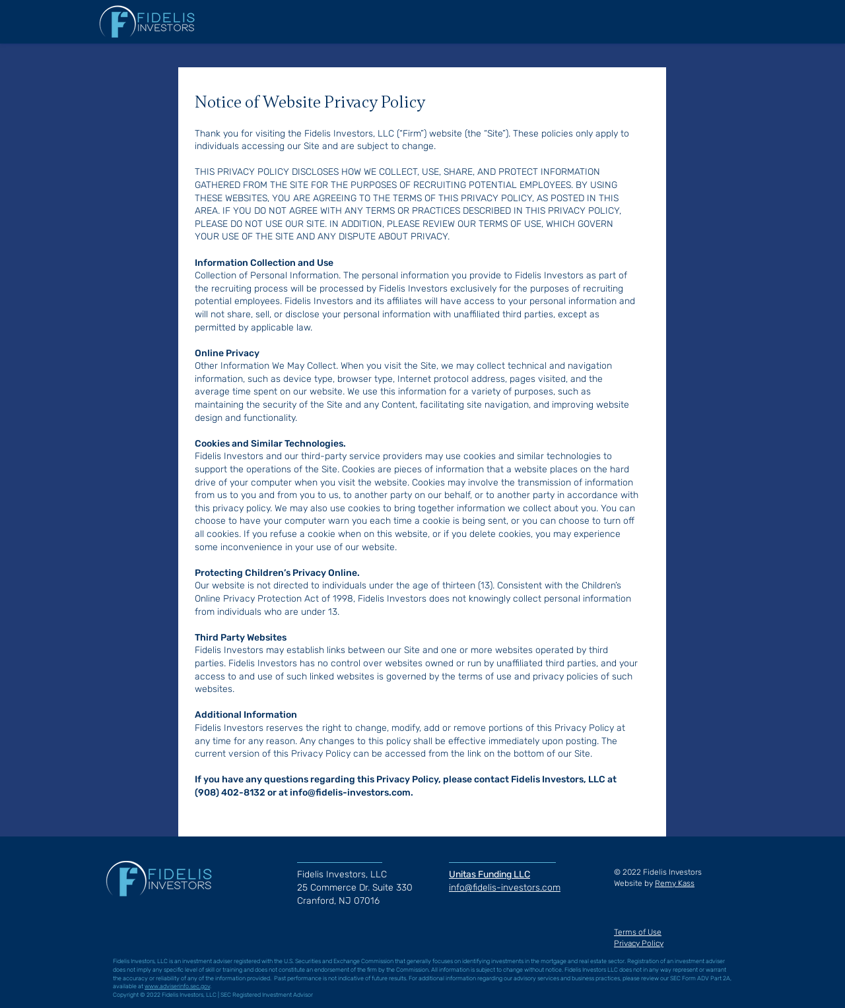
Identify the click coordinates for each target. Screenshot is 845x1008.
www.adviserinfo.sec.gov (177, 986)
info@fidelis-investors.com (350, 792)
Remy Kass (674, 883)
